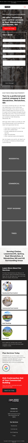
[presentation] (8, 75)
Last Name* (6, 43)
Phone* (4, 54)
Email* (4, 49)
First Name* (6, 38)
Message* (5, 59)
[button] (25, 7)
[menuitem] (14, 425)
